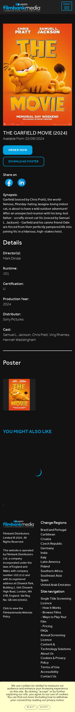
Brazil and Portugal (53, 530)
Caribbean (48, 534)
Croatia (46, 539)
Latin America (50, 562)
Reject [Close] (31, 707)
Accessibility (49, 672)
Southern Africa (52, 571)
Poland (45, 566)
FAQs (44, 630)
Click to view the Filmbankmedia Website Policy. (17, 612)
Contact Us (48, 676)
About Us (47, 653)
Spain (44, 580)
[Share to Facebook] (9, 183)
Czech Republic (51, 543)
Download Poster (23, 161)
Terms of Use (50, 667)
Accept (44, 707)
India (44, 553)
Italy (43, 557)
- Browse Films (51, 612)
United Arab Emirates (56, 585)
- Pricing (46, 626)
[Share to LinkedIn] (22, 183)
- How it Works (51, 608)
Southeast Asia (51, 575)
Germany (47, 548)
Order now (17, 150)
